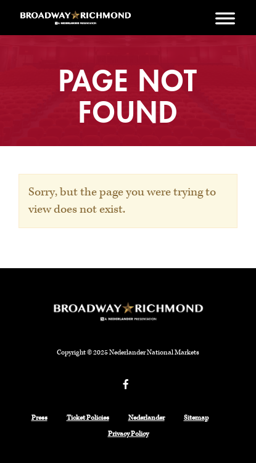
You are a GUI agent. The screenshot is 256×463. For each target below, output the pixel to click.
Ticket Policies (88, 418)
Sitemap (196, 418)
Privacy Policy (128, 434)
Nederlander (146, 418)
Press (39, 418)
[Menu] (225, 17)
